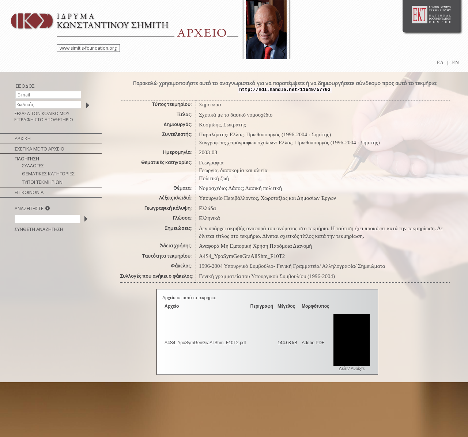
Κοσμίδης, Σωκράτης (222, 125)
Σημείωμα (210, 104)
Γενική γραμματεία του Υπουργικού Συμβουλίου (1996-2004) (267, 276)
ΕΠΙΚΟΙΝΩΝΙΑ (29, 192)
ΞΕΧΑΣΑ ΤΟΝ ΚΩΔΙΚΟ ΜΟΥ (41, 113)
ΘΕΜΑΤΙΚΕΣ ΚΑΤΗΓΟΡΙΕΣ (48, 173)
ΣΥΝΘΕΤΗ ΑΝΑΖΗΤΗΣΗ (39, 229)
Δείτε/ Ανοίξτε (352, 368)
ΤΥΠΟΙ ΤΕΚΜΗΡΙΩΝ (42, 182)
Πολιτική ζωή (214, 178)
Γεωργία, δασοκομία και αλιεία (233, 170)
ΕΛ (440, 62)
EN (455, 62)
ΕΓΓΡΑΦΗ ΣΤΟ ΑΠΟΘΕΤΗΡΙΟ (43, 120)
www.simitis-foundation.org (88, 48)
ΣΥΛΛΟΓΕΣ (33, 165)
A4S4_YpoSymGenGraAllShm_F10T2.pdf (205, 342)
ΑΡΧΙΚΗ (23, 138)
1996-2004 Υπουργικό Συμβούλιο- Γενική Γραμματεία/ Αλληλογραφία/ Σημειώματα (292, 266)
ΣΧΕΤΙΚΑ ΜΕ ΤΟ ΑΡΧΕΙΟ (39, 148)
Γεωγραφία (211, 163)
